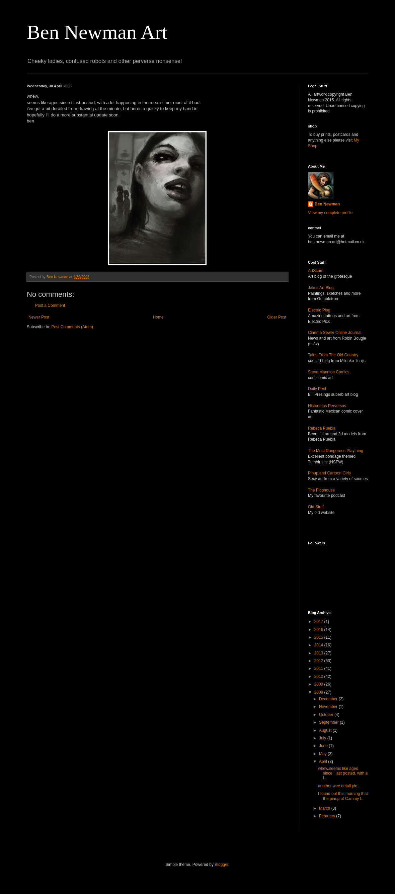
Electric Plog (319, 310)
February (327, 816)
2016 (319, 629)
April (323, 761)
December (329, 699)
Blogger (221, 864)
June (324, 745)
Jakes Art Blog (321, 287)
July (323, 738)
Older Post (276, 317)
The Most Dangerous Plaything (335, 450)
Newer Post (38, 317)
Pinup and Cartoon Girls (329, 473)
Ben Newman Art (97, 32)
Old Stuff (315, 507)
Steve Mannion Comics (328, 372)
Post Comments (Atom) (72, 327)
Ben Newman (327, 204)
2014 (319, 645)
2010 (319, 676)
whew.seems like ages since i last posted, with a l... (343, 773)
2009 (319, 684)
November (329, 706)
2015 (319, 637)
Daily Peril (317, 388)
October (326, 714)
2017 (319, 621)
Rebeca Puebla (321, 428)
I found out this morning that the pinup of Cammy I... (343, 796)
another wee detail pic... (339, 786)
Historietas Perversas (327, 406)
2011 (319, 668)
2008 (319, 692)
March (325, 808)
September (329, 722)
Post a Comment (50, 305)
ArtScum (315, 270)
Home (158, 317)
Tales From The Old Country (333, 355)
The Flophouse (321, 490)
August (326, 730)
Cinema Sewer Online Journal (334, 332)
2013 (319, 653)
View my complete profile (330, 212)
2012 (319, 660)
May (323, 753)
